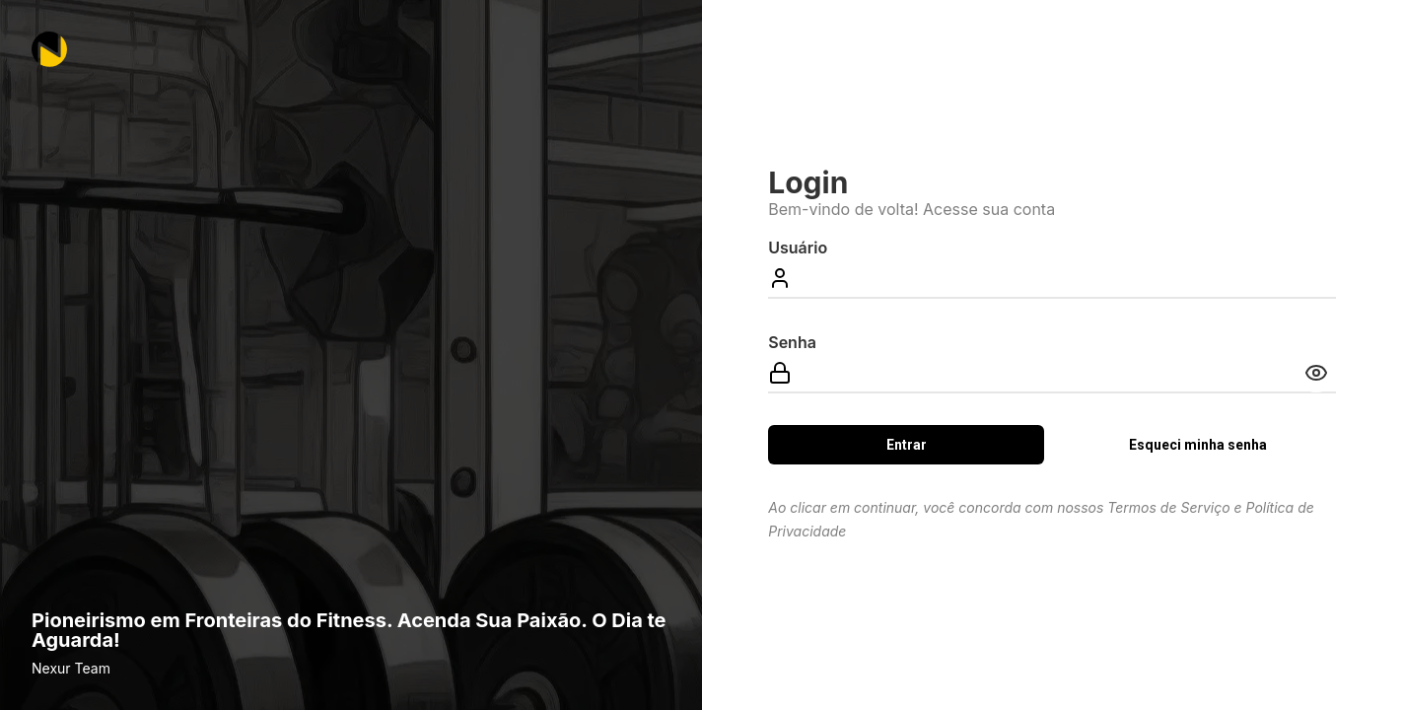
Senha (792, 342)
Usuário (797, 247)
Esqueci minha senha (1198, 445)
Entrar (906, 445)
